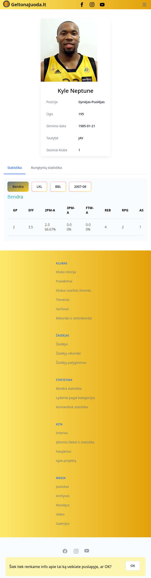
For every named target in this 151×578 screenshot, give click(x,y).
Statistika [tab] (14, 167)
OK (132, 565)
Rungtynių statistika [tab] (46, 167)
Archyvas (63, 496)
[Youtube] (102, 4)
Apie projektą (66, 460)
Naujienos (63, 451)
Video (60, 514)
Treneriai (62, 299)
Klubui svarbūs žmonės (73, 290)
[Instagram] (92, 4)
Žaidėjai (62, 344)
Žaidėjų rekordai (68, 353)
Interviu (62, 433)
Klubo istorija (66, 272)
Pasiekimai (64, 281)
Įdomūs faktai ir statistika (75, 442)
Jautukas (62, 486)
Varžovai (62, 309)
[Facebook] (82, 4)
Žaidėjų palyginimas (71, 362)
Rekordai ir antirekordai (74, 318)
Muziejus (62, 505)
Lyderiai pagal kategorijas (75, 398)
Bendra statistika (68, 388)
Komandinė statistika (72, 407)
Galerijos (62, 523)
